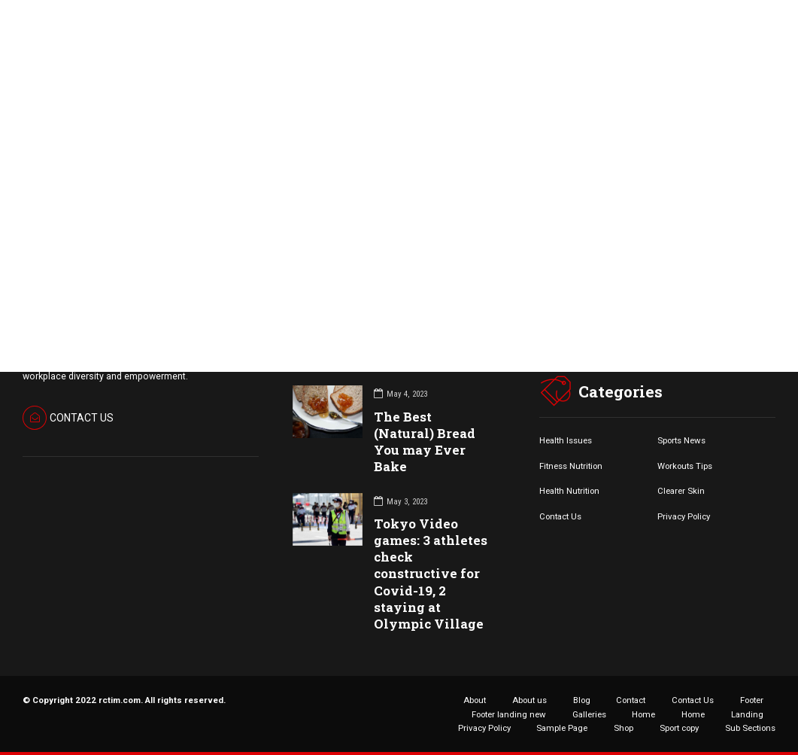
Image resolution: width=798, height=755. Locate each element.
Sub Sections (750, 728)
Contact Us (560, 516)
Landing (747, 714)
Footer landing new (509, 714)
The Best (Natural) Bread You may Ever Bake (424, 441)
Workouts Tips (684, 466)
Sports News (681, 440)
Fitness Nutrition (570, 466)
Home (643, 714)
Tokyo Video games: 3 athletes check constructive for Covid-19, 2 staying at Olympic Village (430, 573)
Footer (751, 700)
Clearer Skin (681, 491)
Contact (630, 700)
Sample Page (561, 728)
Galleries (589, 714)
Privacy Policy (683, 516)
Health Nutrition (569, 491)
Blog (581, 700)
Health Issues (565, 440)
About (474, 700)
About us (529, 700)
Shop (623, 728)
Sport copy (679, 728)
